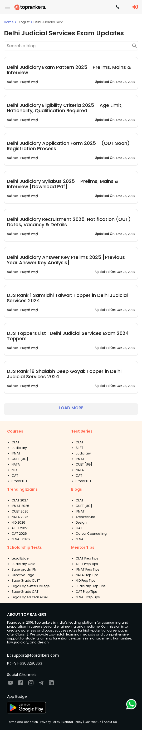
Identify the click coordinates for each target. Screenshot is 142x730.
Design (81, 522)
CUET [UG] (20, 459)
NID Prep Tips (85, 580)
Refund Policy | (73, 722)
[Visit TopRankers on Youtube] (10, 684)
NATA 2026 (20, 517)
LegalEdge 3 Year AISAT (30, 597)
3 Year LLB (19, 481)
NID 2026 (18, 522)
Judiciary (19, 447)
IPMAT (16, 453)
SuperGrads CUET (26, 580)
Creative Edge (23, 575)
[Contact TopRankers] (118, 7)
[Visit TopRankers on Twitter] (41, 684)
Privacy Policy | (51, 722)
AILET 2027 (20, 528)
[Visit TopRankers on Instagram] (31, 684)
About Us (110, 722)
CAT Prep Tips (86, 591)
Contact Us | (93, 722)
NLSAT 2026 (21, 539)
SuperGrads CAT (25, 591)
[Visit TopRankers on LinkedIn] (51, 684)
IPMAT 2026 (20, 506)
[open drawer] (7, 7)
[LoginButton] (135, 7)
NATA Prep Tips (87, 575)
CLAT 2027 (20, 500)
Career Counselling (91, 533)
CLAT (15, 442)
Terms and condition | (23, 722)
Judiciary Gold (24, 564)
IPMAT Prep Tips (87, 569)
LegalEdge (20, 558)
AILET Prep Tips (87, 564)
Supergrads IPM (24, 569)
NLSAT (80, 539)
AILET (79, 447)
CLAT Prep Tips (87, 558)
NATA (16, 464)
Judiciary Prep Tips (91, 586)
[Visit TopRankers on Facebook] (20, 684)
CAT (15, 475)
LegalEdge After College (31, 586)
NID (14, 470)
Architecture (85, 517)
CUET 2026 (20, 511)
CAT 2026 (19, 533)
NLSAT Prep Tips (88, 597)
